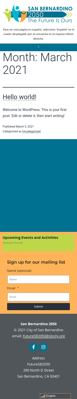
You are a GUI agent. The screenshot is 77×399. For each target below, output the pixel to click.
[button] (38, 46)
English (48, 396)
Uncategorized (31, 131)
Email (11, 288)
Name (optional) (19, 270)
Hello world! (19, 97)
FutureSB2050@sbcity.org (44, 336)
